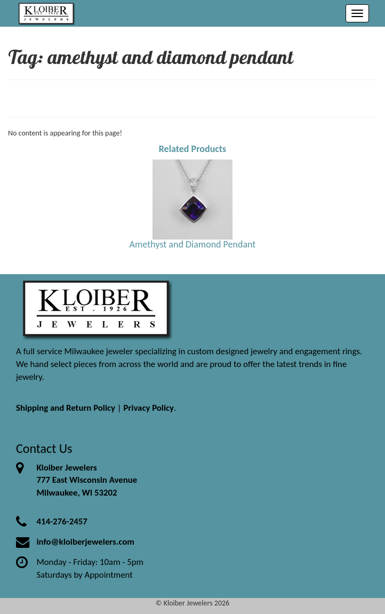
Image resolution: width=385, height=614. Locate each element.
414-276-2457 (61, 521)
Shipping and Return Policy (65, 407)
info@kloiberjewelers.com (85, 541)
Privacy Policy (148, 407)
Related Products (193, 149)
